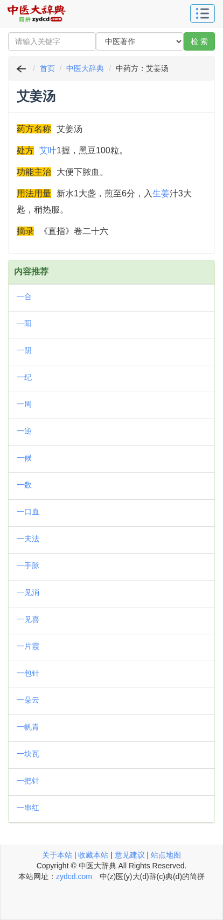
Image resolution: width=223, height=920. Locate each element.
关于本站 (57, 855)
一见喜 (28, 619)
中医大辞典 (85, 68)
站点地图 (166, 855)
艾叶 (48, 150)
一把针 (28, 780)
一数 (24, 484)
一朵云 (28, 700)
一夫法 (28, 538)
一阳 (24, 323)
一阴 (24, 350)
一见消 (28, 592)
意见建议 (130, 855)
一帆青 (28, 727)
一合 (24, 296)
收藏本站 (93, 855)
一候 (24, 458)
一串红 (28, 807)
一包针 (28, 673)
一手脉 (28, 565)
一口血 (28, 511)
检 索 (199, 41)
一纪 (24, 377)
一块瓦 (28, 753)
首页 (47, 68)
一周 (24, 404)
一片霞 (28, 646)
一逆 (24, 431)
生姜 (161, 193)
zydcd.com (74, 876)
